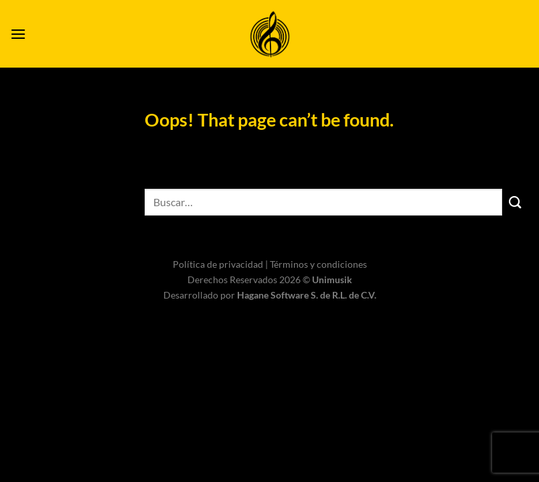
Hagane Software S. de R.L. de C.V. (306, 295)
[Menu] (18, 33)
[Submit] (515, 202)
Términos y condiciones (318, 264)
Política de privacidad (219, 264)
